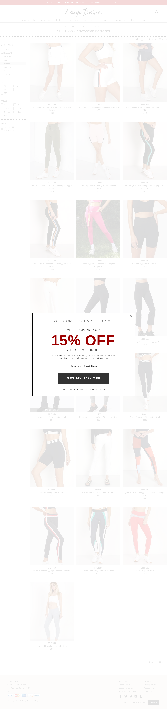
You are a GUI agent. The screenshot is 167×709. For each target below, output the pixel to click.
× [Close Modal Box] (131, 316)
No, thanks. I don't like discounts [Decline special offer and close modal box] (84, 390)
